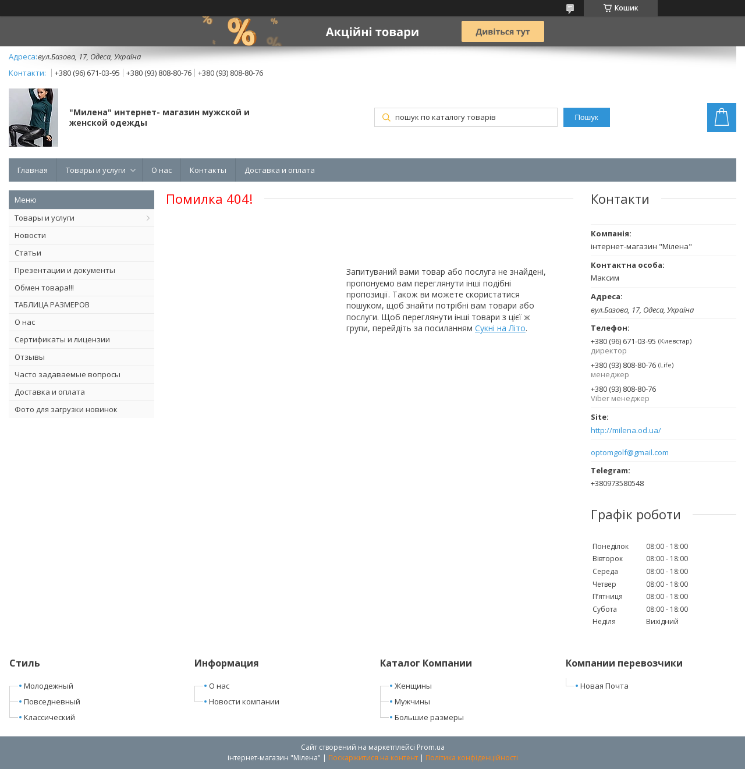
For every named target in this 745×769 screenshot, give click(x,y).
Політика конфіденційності (471, 758)
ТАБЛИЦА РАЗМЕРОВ (52, 304)
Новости (30, 235)
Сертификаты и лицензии (62, 339)
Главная (32, 170)
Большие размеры (429, 717)
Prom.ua (431, 747)
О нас (161, 170)
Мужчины (412, 701)
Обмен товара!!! (44, 287)
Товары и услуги (96, 170)
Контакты (208, 170)
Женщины (413, 686)
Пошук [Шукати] (586, 117)
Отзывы (30, 357)
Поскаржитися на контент (373, 758)
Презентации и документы (65, 270)
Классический (49, 717)
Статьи (28, 252)
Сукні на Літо (500, 328)
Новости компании (244, 701)
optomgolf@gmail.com (630, 453)
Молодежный (48, 686)
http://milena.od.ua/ (626, 430)
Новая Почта (604, 686)
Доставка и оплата (279, 170)
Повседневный (52, 701)
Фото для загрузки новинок (66, 409)
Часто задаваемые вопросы (67, 374)
